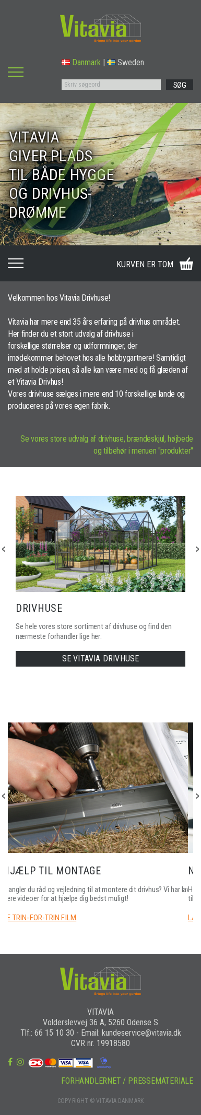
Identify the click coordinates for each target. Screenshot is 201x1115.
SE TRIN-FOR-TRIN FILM (39, 917)
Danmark (81, 62)
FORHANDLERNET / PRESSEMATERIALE (127, 1081)
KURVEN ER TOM (144, 264)
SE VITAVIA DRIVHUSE (100, 658)
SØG (179, 85)
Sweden (125, 62)
